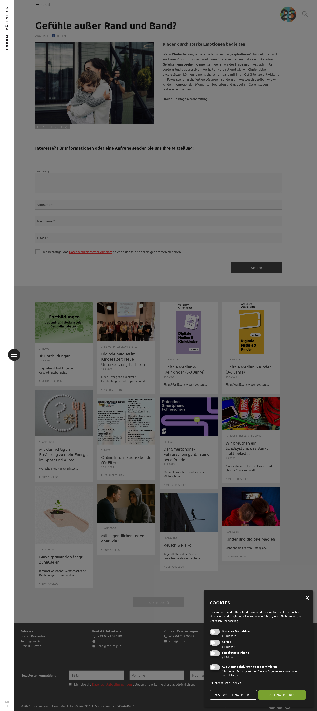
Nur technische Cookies (226, 683)
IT (7, 706)
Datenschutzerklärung (224, 620)
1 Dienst (228, 646)
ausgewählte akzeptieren (233, 695)
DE (7, 701)
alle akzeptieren (282, 695)
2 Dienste (229, 635)
